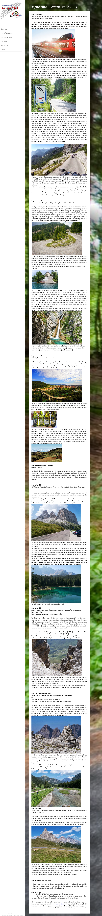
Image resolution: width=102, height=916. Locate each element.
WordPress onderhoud (7, 915)
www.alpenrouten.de (58, 904)
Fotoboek (4, 41)
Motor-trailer (5, 45)
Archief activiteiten (7, 33)
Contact (3, 49)
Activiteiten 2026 (6, 37)
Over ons (4, 29)
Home (3, 25)
